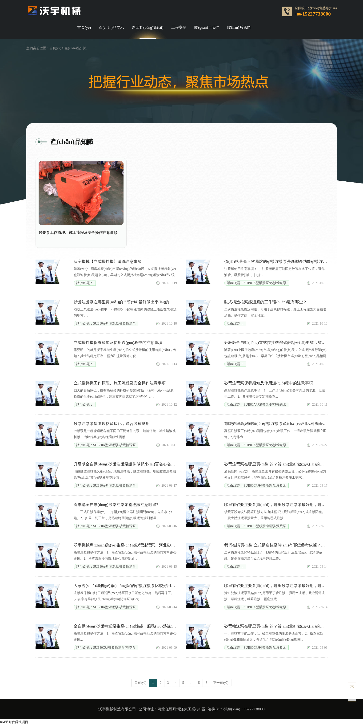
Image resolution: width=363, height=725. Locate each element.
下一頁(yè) (220, 682)
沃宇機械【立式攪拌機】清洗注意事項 (108, 261)
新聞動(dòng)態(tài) (147, 27)
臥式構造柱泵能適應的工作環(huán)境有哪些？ (265, 302)
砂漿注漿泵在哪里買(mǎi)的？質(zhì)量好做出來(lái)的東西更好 (129, 302)
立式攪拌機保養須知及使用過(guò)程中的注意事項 (118, 342)
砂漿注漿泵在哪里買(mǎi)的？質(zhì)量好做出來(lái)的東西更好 (280, 464)
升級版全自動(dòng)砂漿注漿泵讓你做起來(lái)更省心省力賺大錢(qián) (135, 464)
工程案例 (178, 27)
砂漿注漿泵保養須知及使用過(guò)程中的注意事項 (268, 383)
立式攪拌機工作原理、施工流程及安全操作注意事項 (120, 383)
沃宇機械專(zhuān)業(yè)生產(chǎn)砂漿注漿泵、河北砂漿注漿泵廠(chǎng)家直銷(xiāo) (149, 545)
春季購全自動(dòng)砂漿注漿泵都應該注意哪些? (116, 504)
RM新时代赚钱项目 (14, 722)
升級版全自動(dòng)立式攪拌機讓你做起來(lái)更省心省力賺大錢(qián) (285, 342)
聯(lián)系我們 (239, 27)
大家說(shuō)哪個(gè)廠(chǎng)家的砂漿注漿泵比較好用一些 (126, 585)
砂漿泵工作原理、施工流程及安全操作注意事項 (78, 233)
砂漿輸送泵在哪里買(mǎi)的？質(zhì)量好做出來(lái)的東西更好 (280, 626)
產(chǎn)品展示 (111, 27)
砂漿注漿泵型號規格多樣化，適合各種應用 (112, 423)
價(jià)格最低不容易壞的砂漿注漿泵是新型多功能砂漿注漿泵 (277, 261)
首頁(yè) (84, 27)
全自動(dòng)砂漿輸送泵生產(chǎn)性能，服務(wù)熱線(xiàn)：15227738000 (140, 626)
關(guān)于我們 (206, 27)
